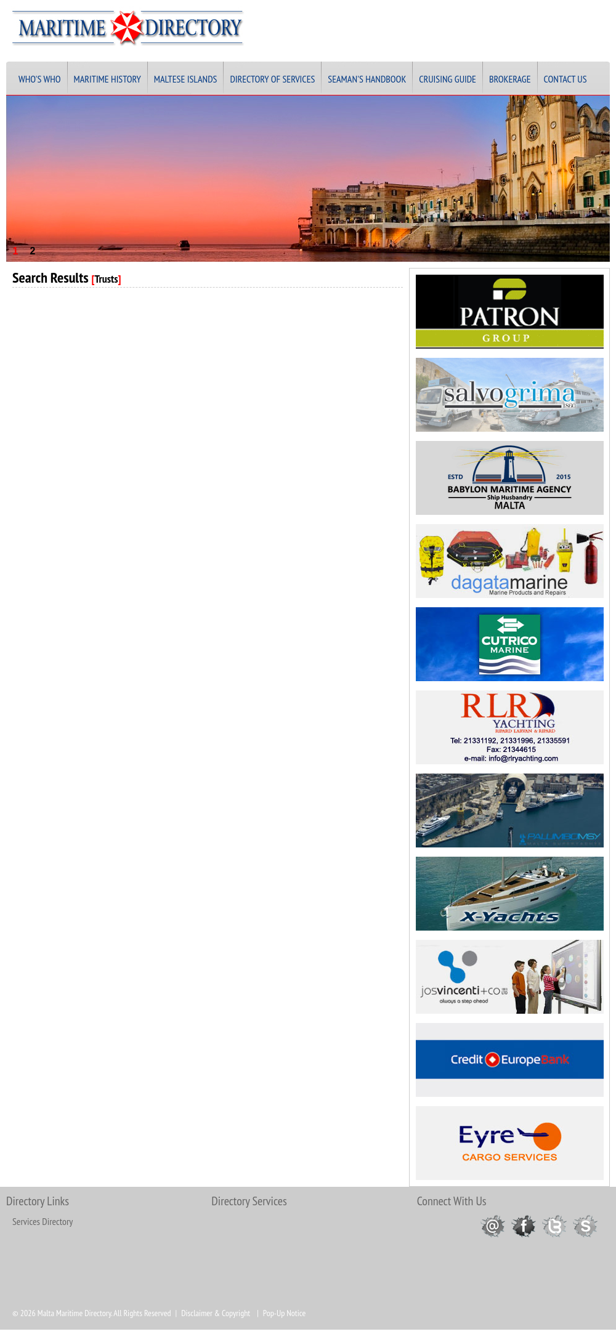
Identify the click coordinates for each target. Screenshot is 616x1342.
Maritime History (107, 79)
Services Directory (42, 1221)
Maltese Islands (185, 79)
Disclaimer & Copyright (215, 1313)
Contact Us (565, 79)
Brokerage (510, 79)
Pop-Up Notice (284, 1313)
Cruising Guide (447, 79)
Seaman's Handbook (367, 79)
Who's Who (39, 79)
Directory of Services (272, 79)
